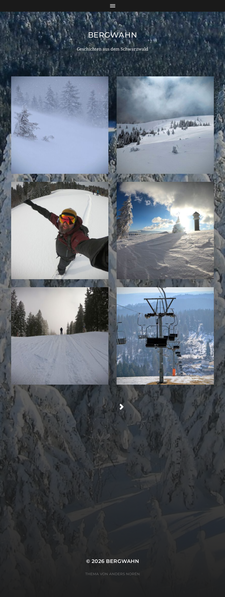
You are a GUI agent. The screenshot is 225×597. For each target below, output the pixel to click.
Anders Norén (124, 574)
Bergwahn (112, 34)
